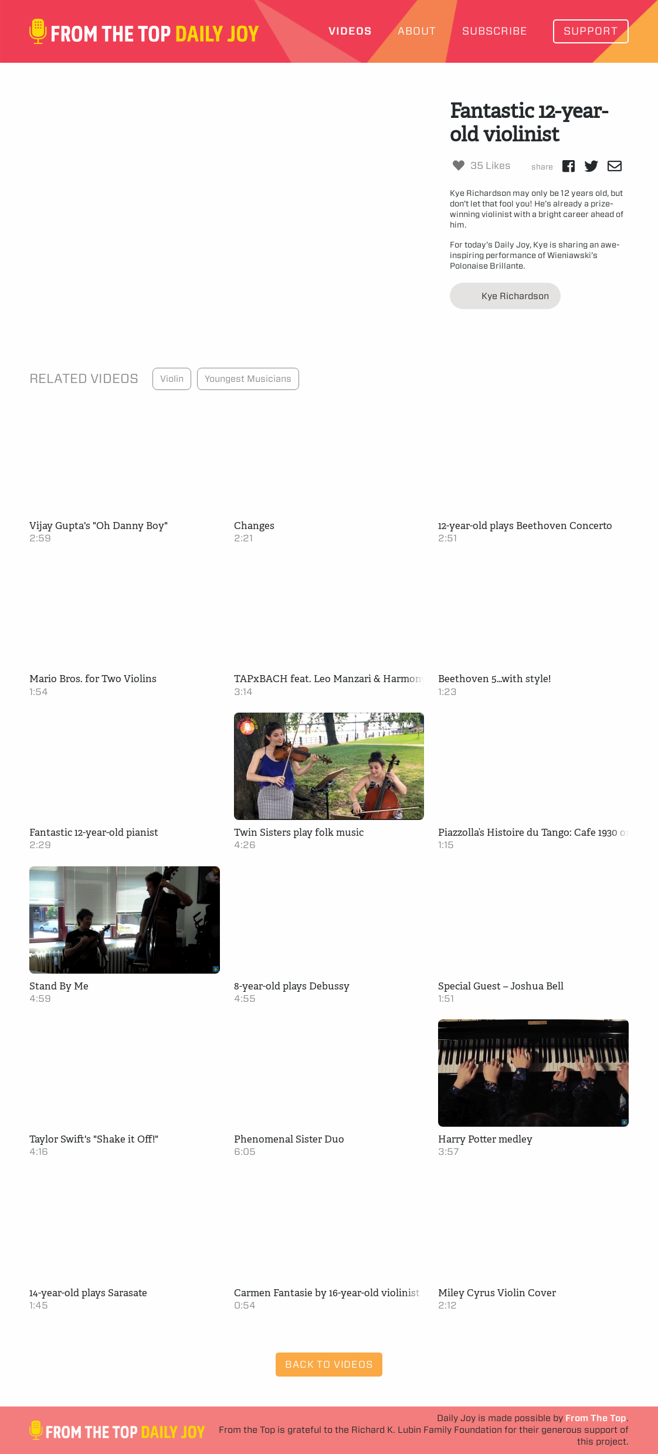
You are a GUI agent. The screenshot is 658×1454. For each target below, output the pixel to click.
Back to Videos (328, 1364)
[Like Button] (458, 165)
